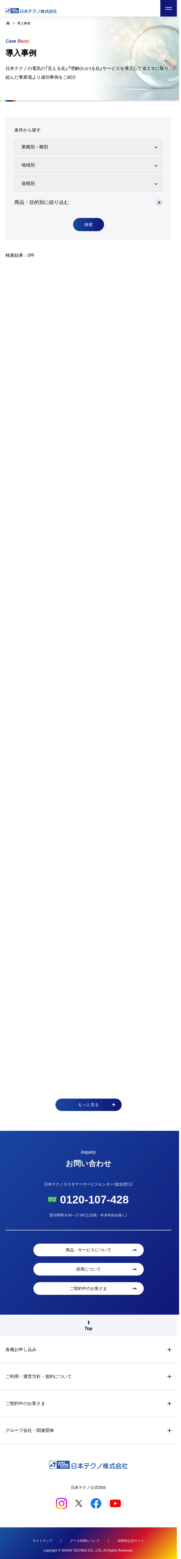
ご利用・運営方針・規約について (39, 1376)
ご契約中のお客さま (25, 1403)
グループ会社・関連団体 (30, 1430)
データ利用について (85, 1541)
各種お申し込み (21, 1349)
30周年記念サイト (131, 1541)
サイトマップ (42, 1541)
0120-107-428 (94, 1200)
